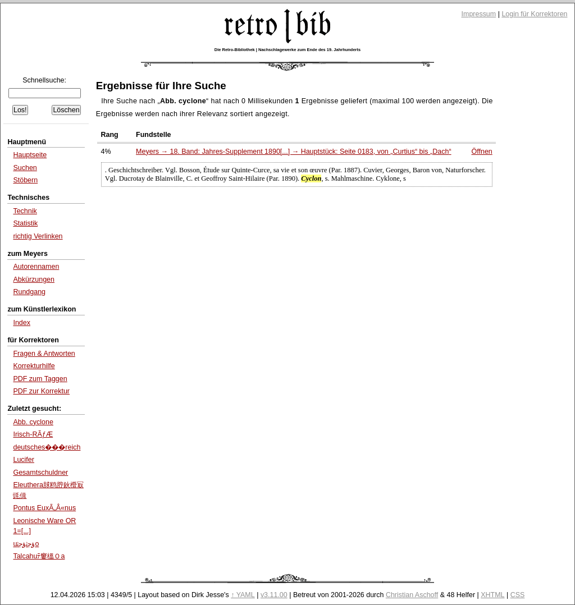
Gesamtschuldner (40, 472)
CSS (517, 595)
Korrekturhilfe (33, 366)
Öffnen (482, 151)
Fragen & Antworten (44, 354)
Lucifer (23, 460)
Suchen (24, 168)
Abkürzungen (33, 279)
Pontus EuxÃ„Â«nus (44, 508)
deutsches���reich (46, 447)
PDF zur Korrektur (41, 391)
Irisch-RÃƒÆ (33, 434)
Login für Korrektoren (534, 14)
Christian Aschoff (412, 595)
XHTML (492, 595)
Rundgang (29, 292)
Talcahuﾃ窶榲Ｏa (39, 556)
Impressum (479, 14)
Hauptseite (30, 155)
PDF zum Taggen (40, 379)
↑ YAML (243, 595)
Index (21, 323)
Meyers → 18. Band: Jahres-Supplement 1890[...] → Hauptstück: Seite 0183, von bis (293, 151)
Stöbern (25, 180)
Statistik (25, 223)
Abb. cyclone (33, 422)
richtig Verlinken (37, 236)
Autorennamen (36, 267)
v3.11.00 (274, 595)
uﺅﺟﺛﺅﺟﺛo (26, 544)
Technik (24, 211)
